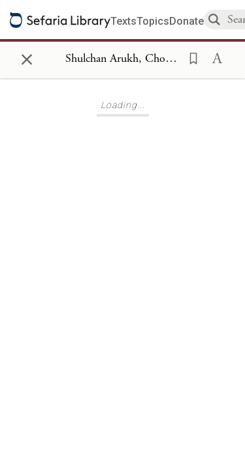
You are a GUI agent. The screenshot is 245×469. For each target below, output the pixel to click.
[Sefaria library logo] (60, 20)
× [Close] (27, 57)
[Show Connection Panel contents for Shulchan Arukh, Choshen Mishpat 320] (122, 59)
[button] (189, 57)
